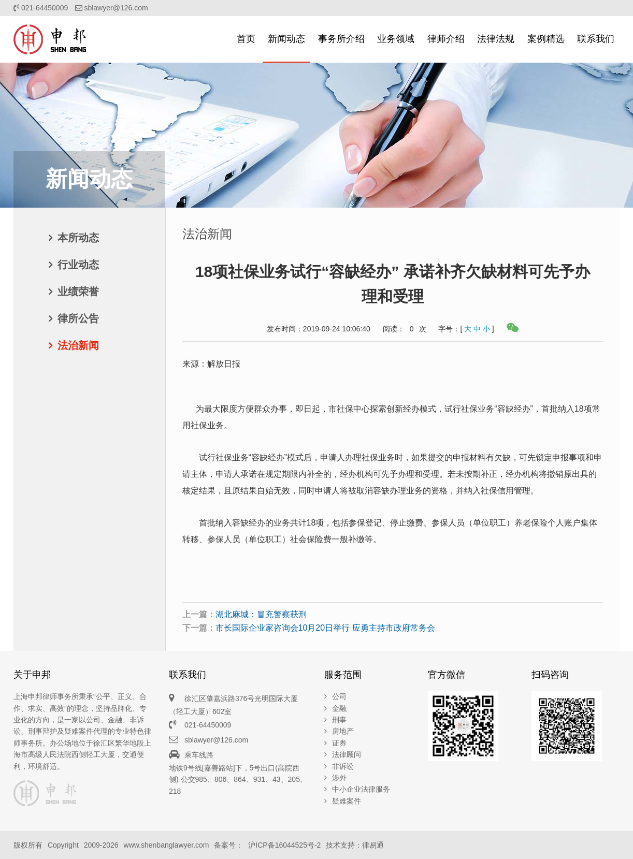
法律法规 (495, 39)
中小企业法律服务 (361, 789)
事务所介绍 (341, 39)
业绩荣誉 (78, 291)
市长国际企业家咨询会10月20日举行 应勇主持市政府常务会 (325, 627)
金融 (339, 708)
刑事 (339, 720)
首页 (246, 39)
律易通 (373, 845)
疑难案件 (346, 801)
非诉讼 (343, 766)
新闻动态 (286, 39)
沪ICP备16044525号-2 (284, 845)
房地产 (343, 731)
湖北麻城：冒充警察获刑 (261, 614)
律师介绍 (446, 39)
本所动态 (78, 237)
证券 (339, 743)
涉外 (339, 778)
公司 (339, 696)
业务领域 (395, 39)
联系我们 (595, 39)
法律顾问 (346, 754)
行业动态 (78, 264)
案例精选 (546, 39)
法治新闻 (78, 345)
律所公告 (78, 318)
